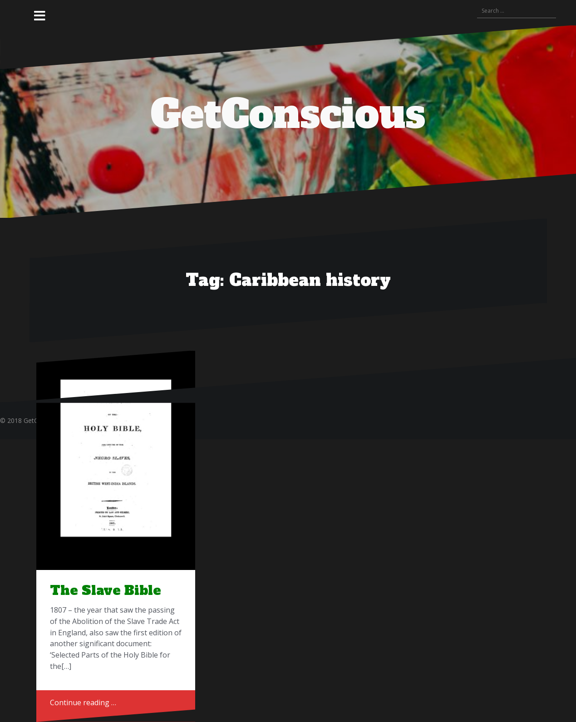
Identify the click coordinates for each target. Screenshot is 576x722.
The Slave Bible (105, 590)
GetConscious (288, 114)
